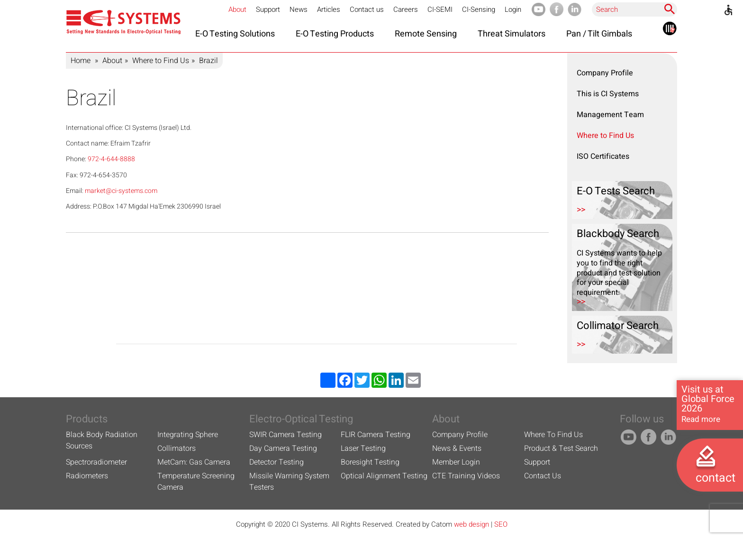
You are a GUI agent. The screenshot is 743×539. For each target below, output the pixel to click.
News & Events (456, 448)
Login (513, 9)
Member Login (456, 462)
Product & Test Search (561, 448)
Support (268, 9)
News (299, 9)
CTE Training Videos (466, 476)
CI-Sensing (478, 9)
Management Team (610, 114)
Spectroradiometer (96, 462)
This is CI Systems (608, 94)
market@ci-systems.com (121, 191)
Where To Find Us (553, 434)
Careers (405, 9)
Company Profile (605, 73)
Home (81, 60)
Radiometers (87, 476)
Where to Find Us (160, 60)
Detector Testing (276, 462)
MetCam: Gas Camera (193, 462)
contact (715, 478)
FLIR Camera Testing (375, 434)
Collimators (176, 448)
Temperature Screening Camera (196, 481)
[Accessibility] (728, 10)
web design (471, 524)
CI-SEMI (440, 9)
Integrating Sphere (187, 434)
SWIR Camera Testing (285, 434)
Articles (328, 9)
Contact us (367, 9)
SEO (500, 524)
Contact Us (542, 476)
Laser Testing (363, 448)
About (237, 9)
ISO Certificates (603, 156)
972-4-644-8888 (111, 159)
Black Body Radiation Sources (101, 440)
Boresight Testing (370, 462)
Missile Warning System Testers (289, 481)
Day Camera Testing (283, 448)
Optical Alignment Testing (384, 476)
